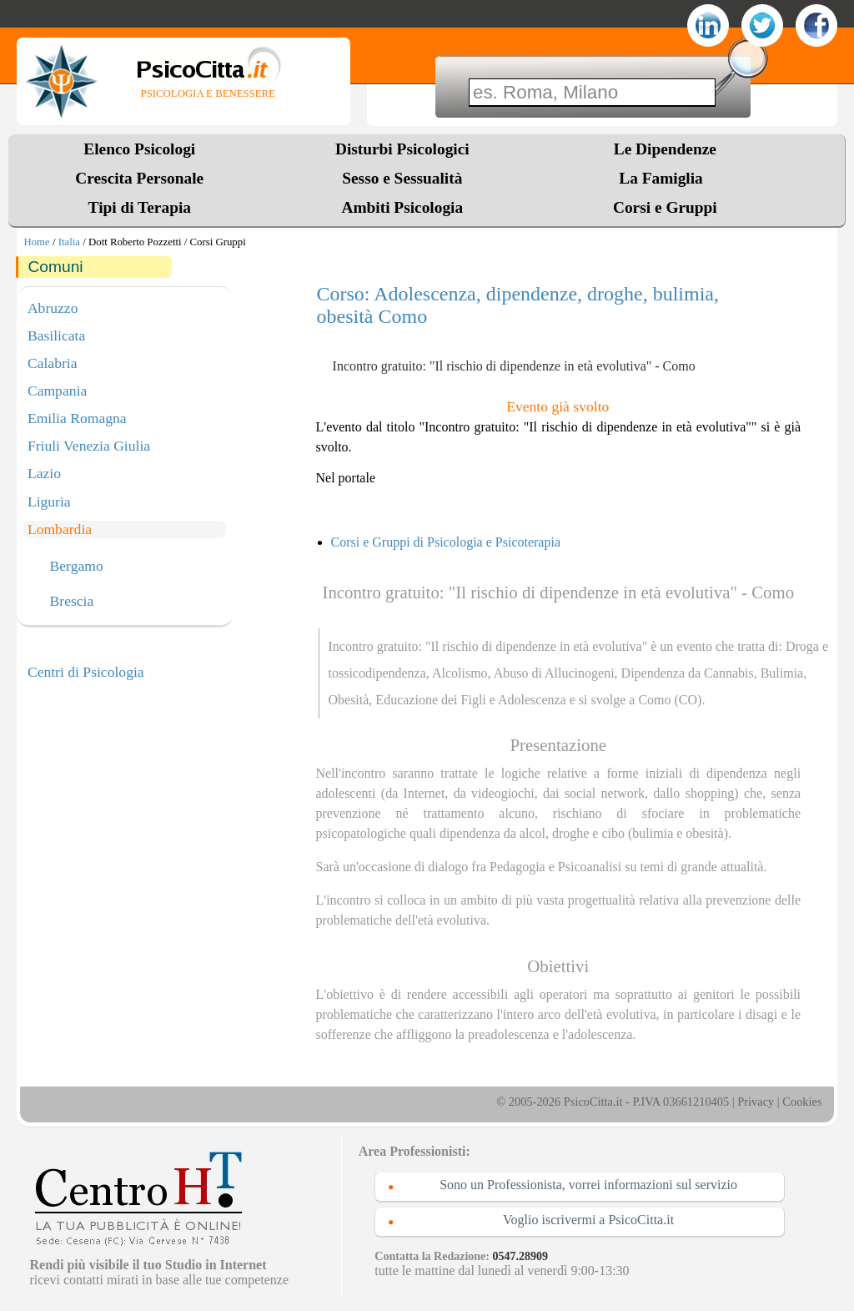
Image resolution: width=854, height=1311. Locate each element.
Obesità (348, 700)
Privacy (755, 1101)
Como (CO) (669, 700)
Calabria (53, 363)
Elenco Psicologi (139, 149)
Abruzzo (53, 308)
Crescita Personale (139, 178)
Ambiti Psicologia (402, 207)
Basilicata (56, 335)
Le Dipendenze (665, 149)
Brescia (72, 601)
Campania (57, 390)
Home (36, 242)
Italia (69, 242)
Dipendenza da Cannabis (687, 673)
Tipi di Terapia (139, 207)
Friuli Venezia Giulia (89, 445)
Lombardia (60, 529)
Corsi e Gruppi (665, 207)
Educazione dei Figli (430, 700)
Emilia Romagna (77, 418)
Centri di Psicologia (86, 671)
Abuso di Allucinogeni (554, 673)
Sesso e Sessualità (402, 178)
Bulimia (782, 673)
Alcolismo (460, 673)
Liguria (49, 501)
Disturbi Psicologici (402, 149)
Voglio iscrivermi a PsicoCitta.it (588, 1220)
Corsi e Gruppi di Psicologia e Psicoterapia (446, 542)
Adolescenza (532, 700)
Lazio (44, 473)
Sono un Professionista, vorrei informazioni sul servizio (588, 1184)
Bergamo (76, 566)
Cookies (801, 1101)
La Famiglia (665, 178)
